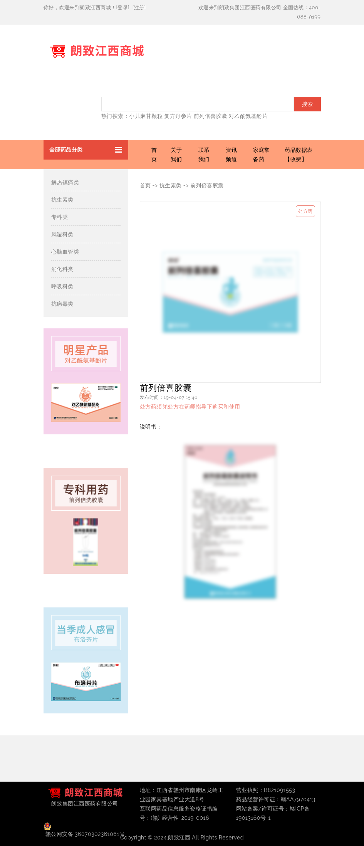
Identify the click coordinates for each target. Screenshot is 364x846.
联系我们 (204, 154)
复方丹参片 (178, 116)
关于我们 (176, 154)
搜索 (307, 104)
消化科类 (62, 269)
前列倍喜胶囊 (210, 116)
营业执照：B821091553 (265, 790)
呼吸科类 (62, 286)
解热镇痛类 (65, 182)
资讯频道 (231, 154)
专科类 (59, 217)
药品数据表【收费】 (299, 154)
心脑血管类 (65, 252)
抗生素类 (62, 200)
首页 (154, 154)
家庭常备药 (261, 154)
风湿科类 (62, 234)
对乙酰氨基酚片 (248, 116)
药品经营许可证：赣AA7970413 (275, 799)
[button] (85, 150)
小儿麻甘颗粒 (146, 116)
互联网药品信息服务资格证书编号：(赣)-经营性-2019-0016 (179, 813)
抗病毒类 (62, 304)
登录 (122, 7)
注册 (139, 7)
